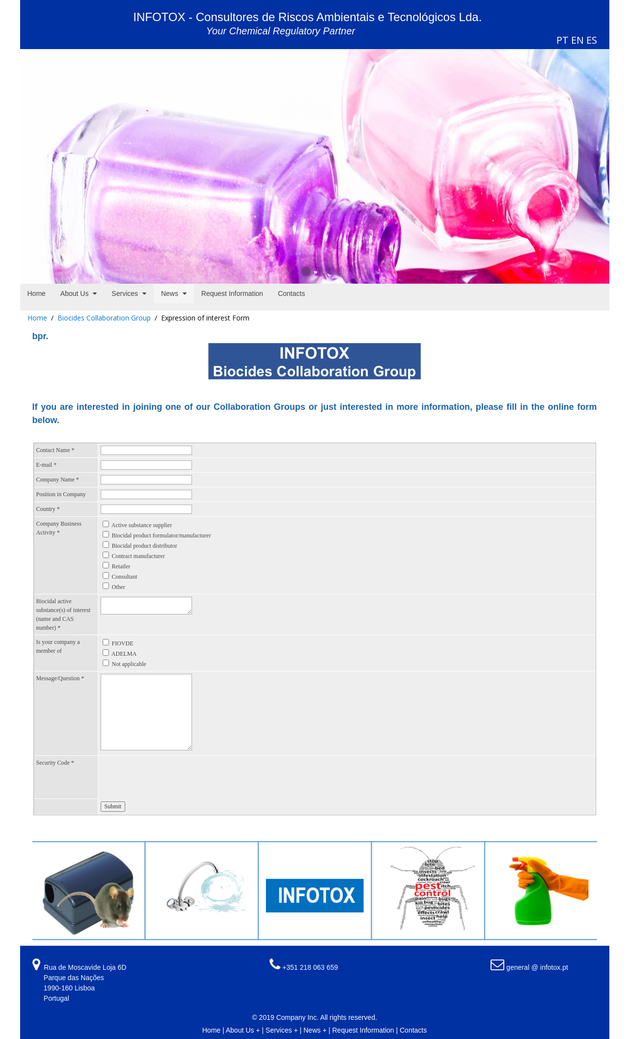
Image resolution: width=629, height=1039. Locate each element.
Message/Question (60, 678)
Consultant (124, 576)
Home (37, 317)
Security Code (55, 762)
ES (591, 40)
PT (562, 40)
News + (315, 1030)
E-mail (46, 464)
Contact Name (55, 450)
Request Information (363, 1030)
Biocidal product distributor (144, 545)
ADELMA (124, 653)
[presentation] (175, 777)
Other (118, 587)
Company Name (57, 479)
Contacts (413, 1030)
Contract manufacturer (138, 556)
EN (577, 40)
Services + (282, 1030)
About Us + (243, 1030)
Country (48, 509)
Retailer (121, 566)
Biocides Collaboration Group (104, 317)
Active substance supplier (141, 525)
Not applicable (129, 664)
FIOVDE (123, 643)
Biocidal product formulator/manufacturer (161, 535)
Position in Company (61, 494)
